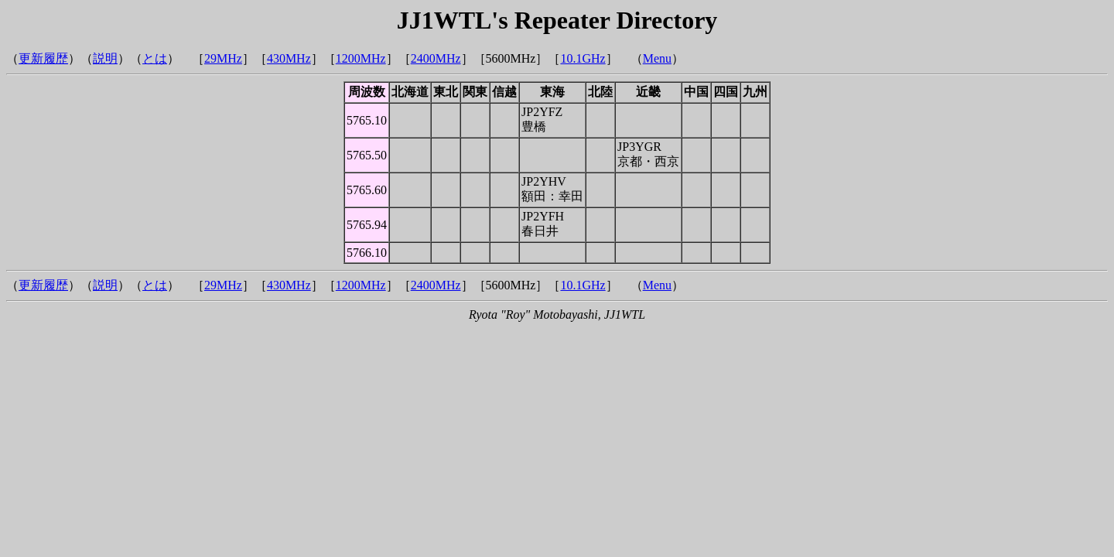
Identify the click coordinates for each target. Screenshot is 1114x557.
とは (154, 58)
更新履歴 (43, 58)
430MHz (289, 58)
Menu (657, 58)
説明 (105, 58)
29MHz (223, 58)
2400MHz (436, 58)
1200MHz (361, 58)
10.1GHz (582, 58)
